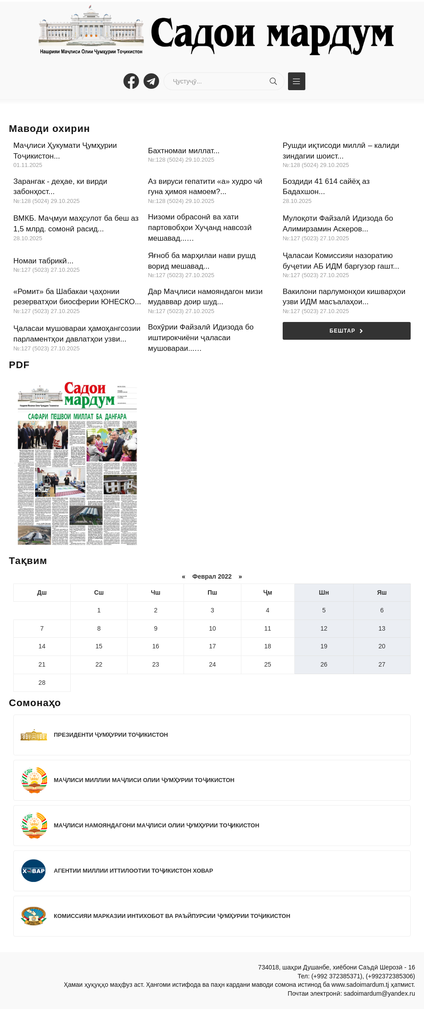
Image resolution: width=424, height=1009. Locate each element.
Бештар (347, 331)
